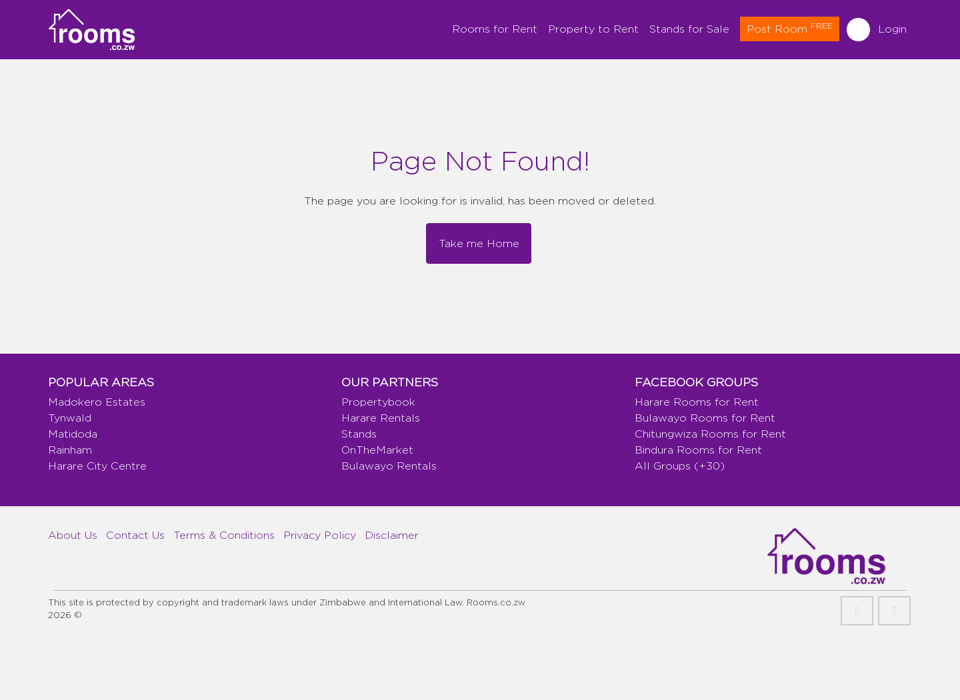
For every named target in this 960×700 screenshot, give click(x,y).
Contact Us (135, 535)
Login (892, 29)
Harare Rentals (380, 418)
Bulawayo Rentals (389, 466)
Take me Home (479, 243)
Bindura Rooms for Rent (698, 450)
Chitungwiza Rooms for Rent (710, 434)
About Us (72, 535)
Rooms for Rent (494, 29)
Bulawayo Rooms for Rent (705, 418)
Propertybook (378, 402)
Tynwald (69, 418)
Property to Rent (593, 29)
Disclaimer (392, 535)
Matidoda (72, 434)
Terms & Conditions (224, 535)
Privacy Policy (319, 535)
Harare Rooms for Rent (697, 402)
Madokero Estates (96, 402)
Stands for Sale (689, 29)
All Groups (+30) (680, 466)
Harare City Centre (97, 466)
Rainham (70, 450)
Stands (359, 434)
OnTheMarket (377, 450)
